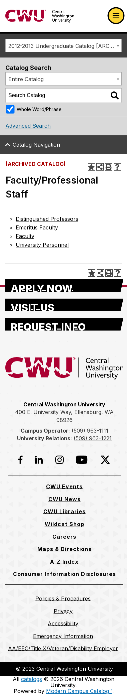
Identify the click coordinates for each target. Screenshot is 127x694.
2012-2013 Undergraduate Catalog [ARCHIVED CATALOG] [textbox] (64, 46)
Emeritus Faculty (37, 227)
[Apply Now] (64, 285)
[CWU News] (64, 499)
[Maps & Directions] (64, 549)
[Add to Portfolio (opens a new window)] (91, 167)
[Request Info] (64, 324)
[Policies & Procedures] (63, 598)
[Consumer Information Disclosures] (64, 574)
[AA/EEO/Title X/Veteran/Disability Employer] (63, 648)
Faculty (25, 236)
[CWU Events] (64, 486)
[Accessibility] (63, 623)
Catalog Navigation (36, 144)
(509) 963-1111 (90, 430)
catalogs (31, 679)
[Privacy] (63, 611)
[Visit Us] (64, 305)
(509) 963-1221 (93, 438)
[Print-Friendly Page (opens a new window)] (108, 167)
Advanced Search (28, 125)
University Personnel (42, 244)
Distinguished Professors (47, 218)
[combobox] (63, 45)
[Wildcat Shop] (64, 524)
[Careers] (64, 536)
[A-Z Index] (64, 561)
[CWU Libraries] (64, 511)
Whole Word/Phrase (39, 109)
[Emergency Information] (63, 636)
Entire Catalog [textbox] (26, 79)
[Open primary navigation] (116, 15)
